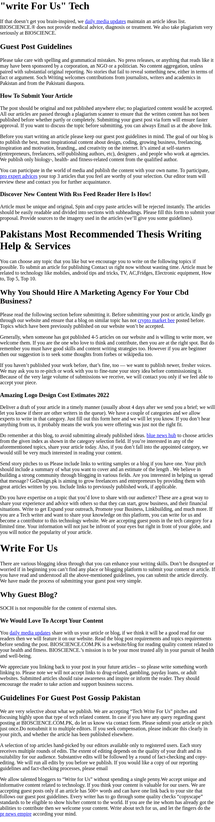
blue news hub (161, 435)
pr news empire (16, 814)
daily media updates (105, 21)
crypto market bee (156, 320)
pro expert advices (18, 176)
